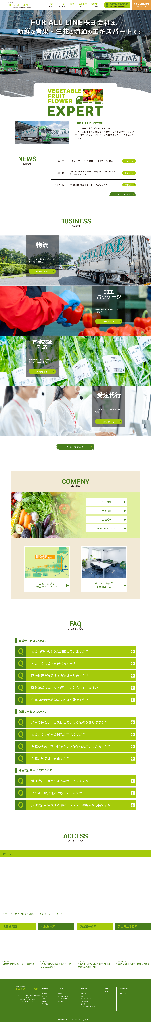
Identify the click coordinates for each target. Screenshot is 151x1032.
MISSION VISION (63, 996)
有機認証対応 (85, 1001)
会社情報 (62, 5)
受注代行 (83, 1004)
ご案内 (72, 5)
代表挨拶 (60, 994)
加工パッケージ (86, 999)
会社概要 (45, 994)
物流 (82, 996)
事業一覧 (83, 994)
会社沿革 (45, 1004)
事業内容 (83, 5)
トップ (51, 5)
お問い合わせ (123, 988)
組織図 (44, 1001)
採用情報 (94, 5)
